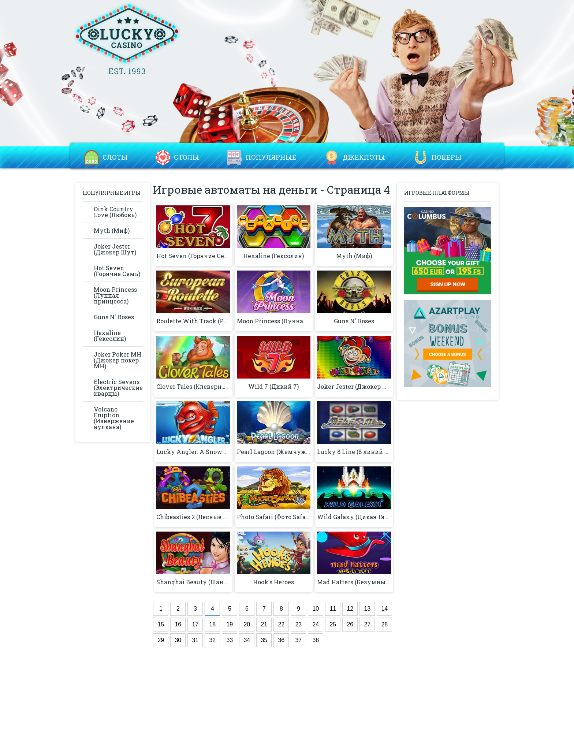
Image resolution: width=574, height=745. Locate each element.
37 (298, 640)
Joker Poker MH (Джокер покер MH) (117, 360)
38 (315, 640)
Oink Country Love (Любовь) (115, 212)
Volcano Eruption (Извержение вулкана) (114, 418)
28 (384, 624)
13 (367, 609)
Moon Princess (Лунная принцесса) (115, 295)
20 (246, 624)
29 (160, 640)
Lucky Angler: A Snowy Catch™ (193, 451)
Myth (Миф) (112, 230)
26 (350, 624)
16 (178, 624)
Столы (186, 157)
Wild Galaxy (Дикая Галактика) (354, 517)
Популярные (271, 157)
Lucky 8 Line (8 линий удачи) (354, 451)
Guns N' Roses (114, 317)
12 (350, 609)
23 (298, 624)
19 (229, 624)
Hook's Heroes (273, 582)
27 (367, 624)
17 (195, 624)
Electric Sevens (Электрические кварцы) (118, 387)
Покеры (446, 157)
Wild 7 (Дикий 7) (273, 386)
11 (332, 609)
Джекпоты (364, 157)
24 (315, 624)
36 (281, 640)
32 (212, 640)
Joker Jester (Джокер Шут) (115, 249)
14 (384, 609)
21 (264, 624)
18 (212, 624)
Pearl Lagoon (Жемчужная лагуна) (273, 451)
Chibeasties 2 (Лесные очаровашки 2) (193, 517)
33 (229, 640)
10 (315, 609)
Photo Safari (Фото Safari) (273, 517)
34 (246, 640)
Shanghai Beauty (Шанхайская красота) (193, 582)
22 (281, 624)
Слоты (115, 157)
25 (332, 624)
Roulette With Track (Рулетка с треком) (193, 321)
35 (264, 640)
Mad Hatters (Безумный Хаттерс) (354, 582)
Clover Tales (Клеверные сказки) (193, 386)
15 (160, 624)
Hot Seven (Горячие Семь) (117, 270)
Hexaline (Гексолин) (110, 335)
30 (178, 640)
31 (195, 640)
